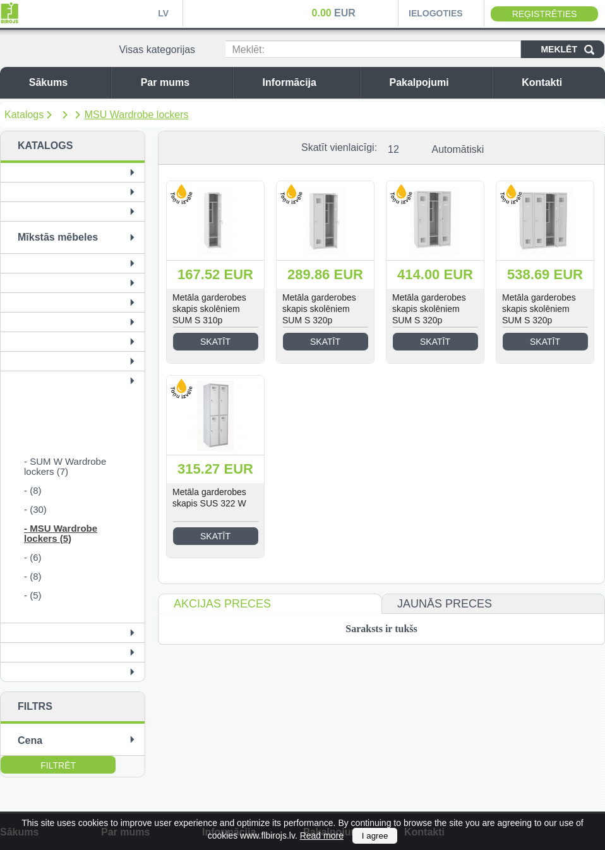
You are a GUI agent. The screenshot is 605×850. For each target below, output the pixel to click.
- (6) (33, 557)
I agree (375, 836)
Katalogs (24, 114)
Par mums (183, 82)
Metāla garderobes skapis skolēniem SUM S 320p (319, 308)
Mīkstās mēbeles (58, 237)
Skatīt (215, 342)
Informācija (308, 82)
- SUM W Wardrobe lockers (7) (65, 466)
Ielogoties (436, 13)
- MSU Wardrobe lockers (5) (60, 533)
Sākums (66, 82)
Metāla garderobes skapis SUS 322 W (209, 497)
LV (163, 13)
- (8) (33, 490)
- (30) (35, 509)
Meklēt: (248, 49)
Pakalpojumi (437, 82)
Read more (322, 835)
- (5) (33, 595)
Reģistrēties (544, 14)
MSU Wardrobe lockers (137, 114)
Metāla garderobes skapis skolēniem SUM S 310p (209, 308)
